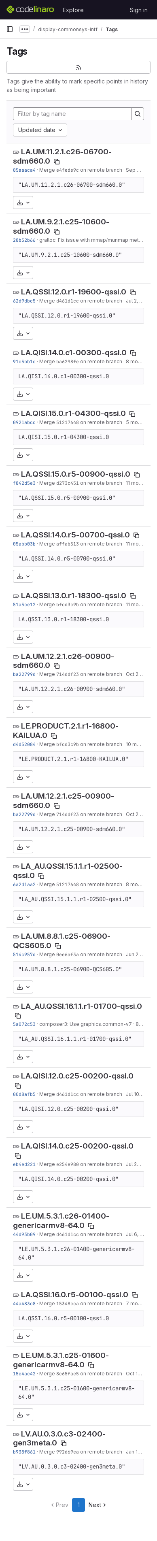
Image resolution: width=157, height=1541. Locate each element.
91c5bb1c (24, 361)
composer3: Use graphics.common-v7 (85, 1024)
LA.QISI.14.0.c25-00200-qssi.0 (77, 1146)
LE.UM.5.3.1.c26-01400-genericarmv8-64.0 (61, 1220)
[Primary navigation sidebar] (9, 29)
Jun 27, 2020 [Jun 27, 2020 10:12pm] (141, 954)
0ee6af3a (67, 954)
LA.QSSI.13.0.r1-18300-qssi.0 (73, 595)
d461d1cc (67, 301)
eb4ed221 (24, 1164)
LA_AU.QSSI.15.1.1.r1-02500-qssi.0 (68, 870)
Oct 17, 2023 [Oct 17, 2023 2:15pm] (140, 1373)
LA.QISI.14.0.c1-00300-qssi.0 (74, 352)
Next (98, 1504)
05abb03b (24, 544)
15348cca (67, 1303)
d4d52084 (24, 744)
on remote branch (100, 170)
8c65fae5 (67, 1373)
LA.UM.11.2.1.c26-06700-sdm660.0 (62, 156)
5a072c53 (24, 1024)
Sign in (139, 9)
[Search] (137, 113)
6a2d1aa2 (24, 884)
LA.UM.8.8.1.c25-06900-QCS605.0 (61, 940)
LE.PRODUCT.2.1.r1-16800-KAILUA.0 (66, 730)
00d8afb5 (24, 1094)
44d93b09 (24, 1234)
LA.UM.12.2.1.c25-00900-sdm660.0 (63, 800)
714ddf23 (67, 674)
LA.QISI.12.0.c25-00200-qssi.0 (77, 1076)
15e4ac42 (24, 1373)
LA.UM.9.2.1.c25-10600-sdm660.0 (61, 226)
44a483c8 (24, 1303)
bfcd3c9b (67, 604)
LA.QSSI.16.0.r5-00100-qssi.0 (74, 1294)
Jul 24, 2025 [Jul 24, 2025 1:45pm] (140, 1164)
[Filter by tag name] (72, 113)
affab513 (67, 544)
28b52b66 (24, 240)
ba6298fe (67, 361)
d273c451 (67, 483)
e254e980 (67, 1164)
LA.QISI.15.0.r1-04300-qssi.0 (73, 413)
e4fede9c (67, 170)
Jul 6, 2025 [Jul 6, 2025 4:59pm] (139, 1234)
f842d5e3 (24, 483)
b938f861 (24, 1452)
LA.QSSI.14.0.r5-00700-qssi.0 (75, 534)
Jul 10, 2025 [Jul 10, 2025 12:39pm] (140, 1094)
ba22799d (24, 674)
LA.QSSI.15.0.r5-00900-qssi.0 (75, 474)
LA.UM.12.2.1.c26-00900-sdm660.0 (63, 661)
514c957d (24, 954)
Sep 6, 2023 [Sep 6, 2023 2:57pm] (140, 170)
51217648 (67, 422)
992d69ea (67, 1452)
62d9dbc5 (24, 301)
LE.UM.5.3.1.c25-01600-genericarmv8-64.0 (61, 1360)
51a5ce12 (24, 604)
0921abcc (24, 422)
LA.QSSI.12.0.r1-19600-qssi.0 (73, 291)
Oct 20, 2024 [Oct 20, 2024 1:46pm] (141, 674)
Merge (47, 170)
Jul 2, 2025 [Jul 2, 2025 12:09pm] (138, 301)
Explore (73, 9)
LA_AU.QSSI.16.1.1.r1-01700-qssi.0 (81, 1006)
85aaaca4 (24, 170)
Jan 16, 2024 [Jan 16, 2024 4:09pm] (140, 1452)
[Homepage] (30, 9)
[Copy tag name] (57, 161)
